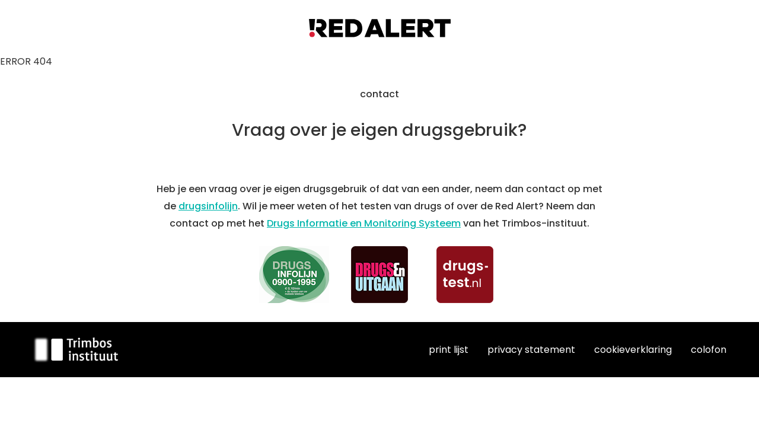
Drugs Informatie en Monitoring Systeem (364, 223)
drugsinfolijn (208, 206)
